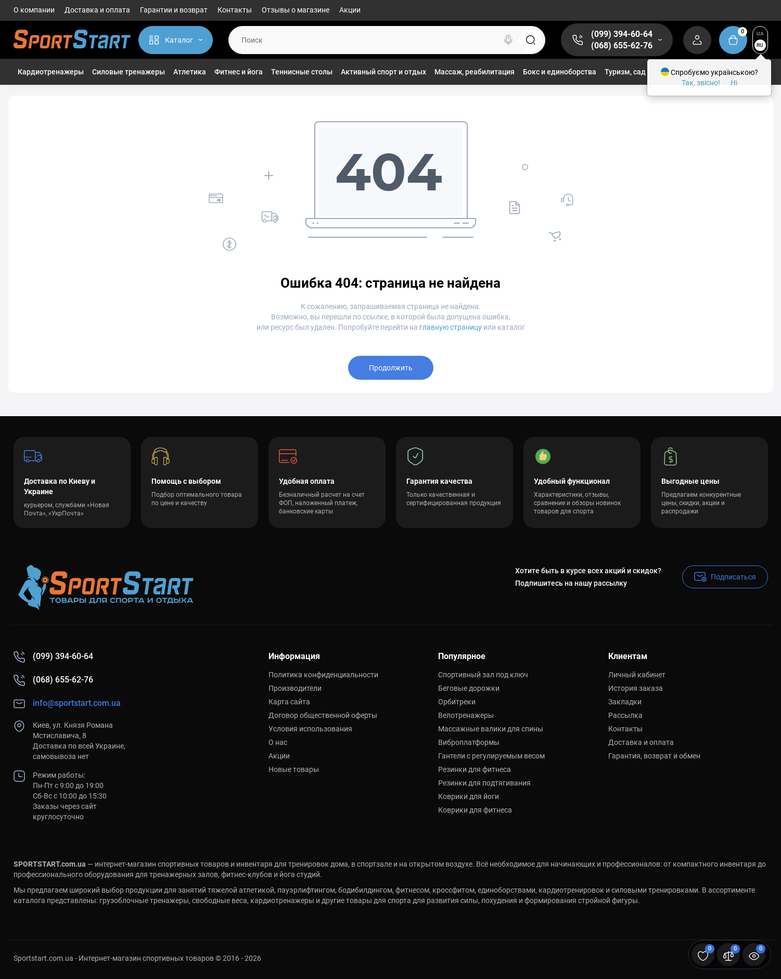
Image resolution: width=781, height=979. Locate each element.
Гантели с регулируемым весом (491, 756)
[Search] (508, 40)
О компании (34, 10)
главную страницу (450, 327)
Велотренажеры (466, 715)
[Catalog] (175, 40)
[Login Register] (697, 40)
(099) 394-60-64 (621, 34)
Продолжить (391, 368)
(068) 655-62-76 (621, 45)
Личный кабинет (636, 675)
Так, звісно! (701, 83)
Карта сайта (289, 702)
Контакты (234, 10)
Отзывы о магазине (295, 10)
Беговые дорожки (469, 688)
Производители (295, 688)
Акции (350, 10)
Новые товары (293, 769)
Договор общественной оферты (322, 715)
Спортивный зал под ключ (483, 675)
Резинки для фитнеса (474, 769)
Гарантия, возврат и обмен (654, 756)
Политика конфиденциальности (323, 675)
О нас (277, 742)
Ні (734, 83)
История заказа (635, 688)
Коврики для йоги (468, 796)
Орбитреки (457, 702)
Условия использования (310, 729)
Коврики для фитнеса (475, 810)
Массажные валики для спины (490, 729)
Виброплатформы (469, 742)
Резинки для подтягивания (484, 783)
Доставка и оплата (97, 10)
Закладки (625, 702)
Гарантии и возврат (174, 10)
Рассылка (625, 715)
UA (760, 33)
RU (760, 45)
